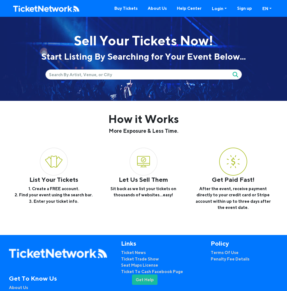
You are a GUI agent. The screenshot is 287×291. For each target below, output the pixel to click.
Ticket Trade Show (140, 258)
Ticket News (133, 252)
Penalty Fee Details (230, 258)
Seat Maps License (139, 264)
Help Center (189, 8)
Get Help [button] (145, 279)
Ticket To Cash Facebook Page (152, 271)
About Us (157, 8)
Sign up (244, 8)
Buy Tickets (126, 8)
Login (217, 8)
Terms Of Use (225, 252)
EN (265, 8)
